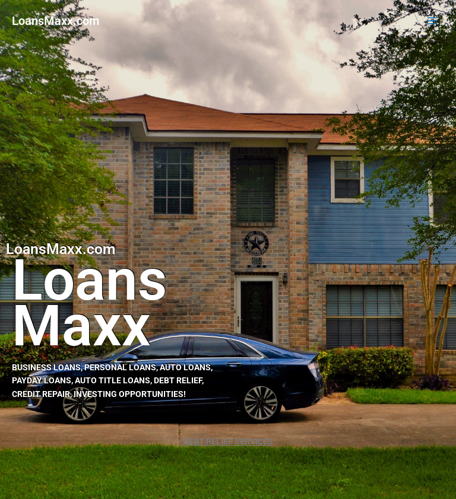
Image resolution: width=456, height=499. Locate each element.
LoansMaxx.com (55, 21)
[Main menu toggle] (432, 21)
